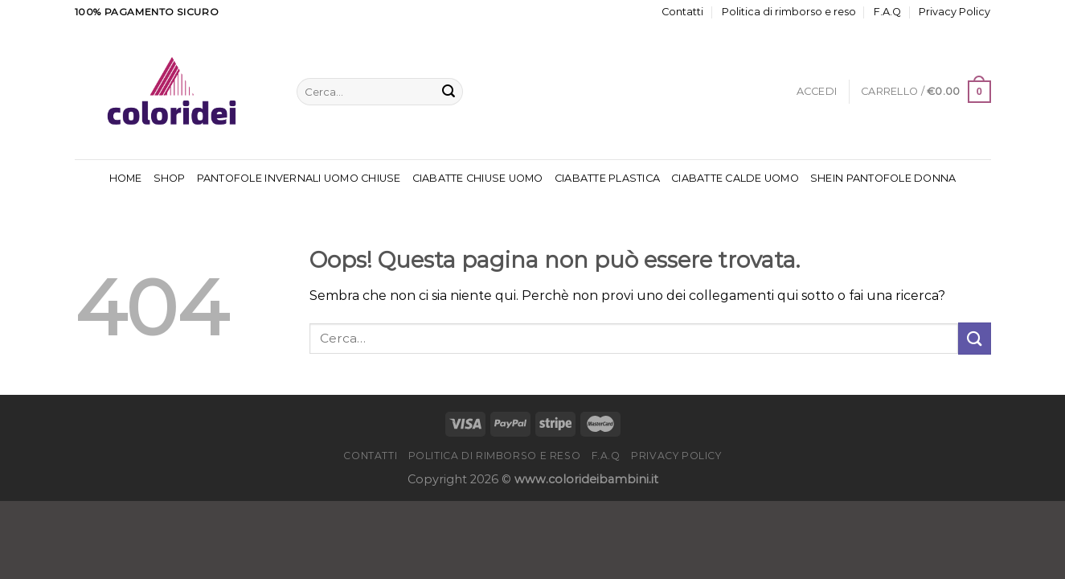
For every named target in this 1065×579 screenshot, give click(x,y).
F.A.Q (887, 12)
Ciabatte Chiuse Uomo (477, 178)
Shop (170, 178)
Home (125, 178)
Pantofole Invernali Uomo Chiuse (299, 178)
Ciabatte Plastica (607, 178)
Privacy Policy (954, 12)
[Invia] (448, 91)
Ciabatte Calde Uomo (735, 178)
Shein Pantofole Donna (883, 178)
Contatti (682, 12)
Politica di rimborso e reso (789, 12)
